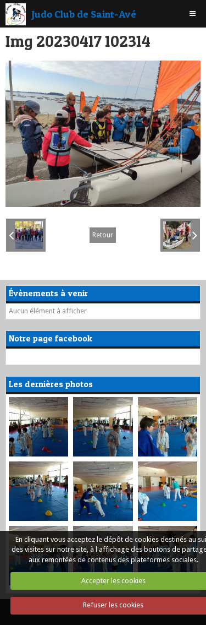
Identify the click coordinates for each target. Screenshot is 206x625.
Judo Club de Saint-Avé (83, 14)
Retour (102, 235)
